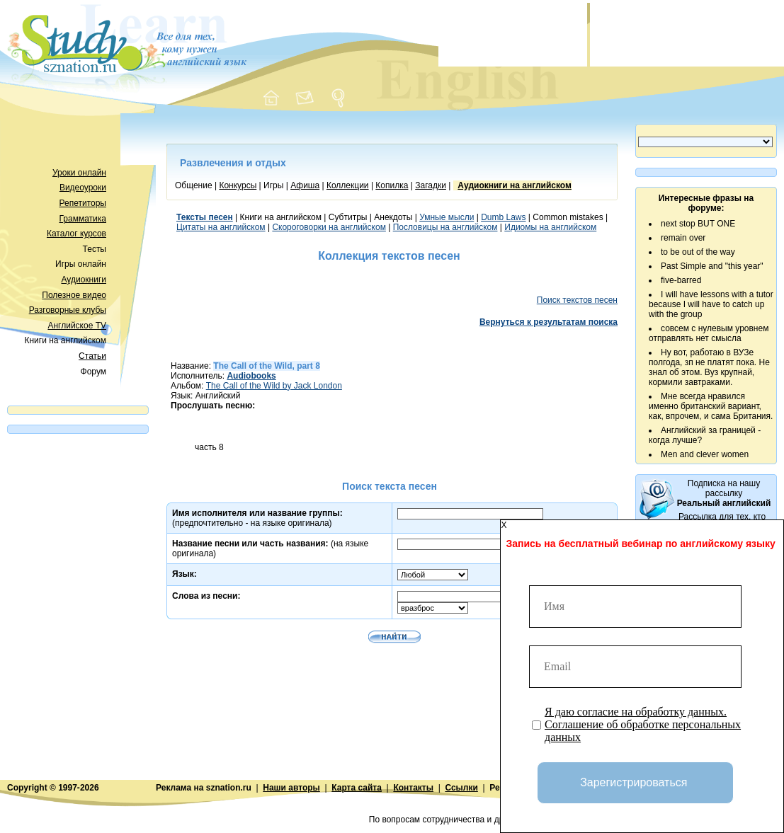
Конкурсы (237, 185)
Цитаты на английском (221, 227)
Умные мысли (446, 217)
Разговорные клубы (67, 310)
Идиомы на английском (550, 227)
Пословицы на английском (445, 227)
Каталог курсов (76, 234)
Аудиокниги (83, 280)
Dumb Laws (503, 217)
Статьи (92, 356)
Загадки (430, 185)
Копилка (391, 185)
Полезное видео (74, 295)
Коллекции (347, 185)
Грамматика (82, 219)
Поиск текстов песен (577, 300)
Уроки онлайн (79, 173)
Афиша (304, 185)
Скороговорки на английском (329, 227)
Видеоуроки (82, 188)
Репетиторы (82, 203)
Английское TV (76, 326)
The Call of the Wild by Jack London (274, 386)
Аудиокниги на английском (515, 185)
